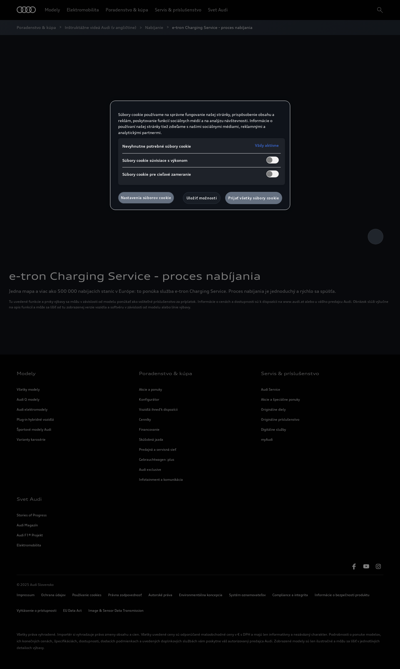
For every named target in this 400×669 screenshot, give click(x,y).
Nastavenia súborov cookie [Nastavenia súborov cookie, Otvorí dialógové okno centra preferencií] (146, 197)
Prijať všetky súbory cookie (253, 198)
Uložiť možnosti (202, 198)
